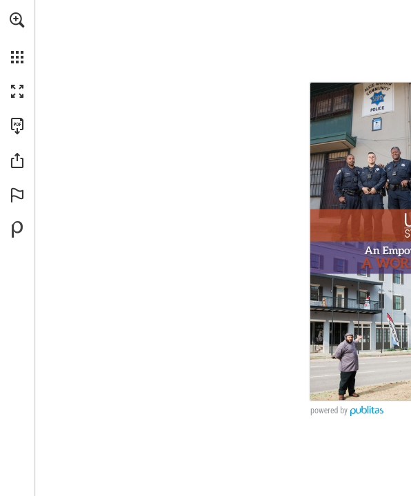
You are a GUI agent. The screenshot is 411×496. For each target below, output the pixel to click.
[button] (17, 20)
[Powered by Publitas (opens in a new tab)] (17, 229)
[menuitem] (17, 38)
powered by (329, 410)
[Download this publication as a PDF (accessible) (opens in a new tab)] (17, 126)
